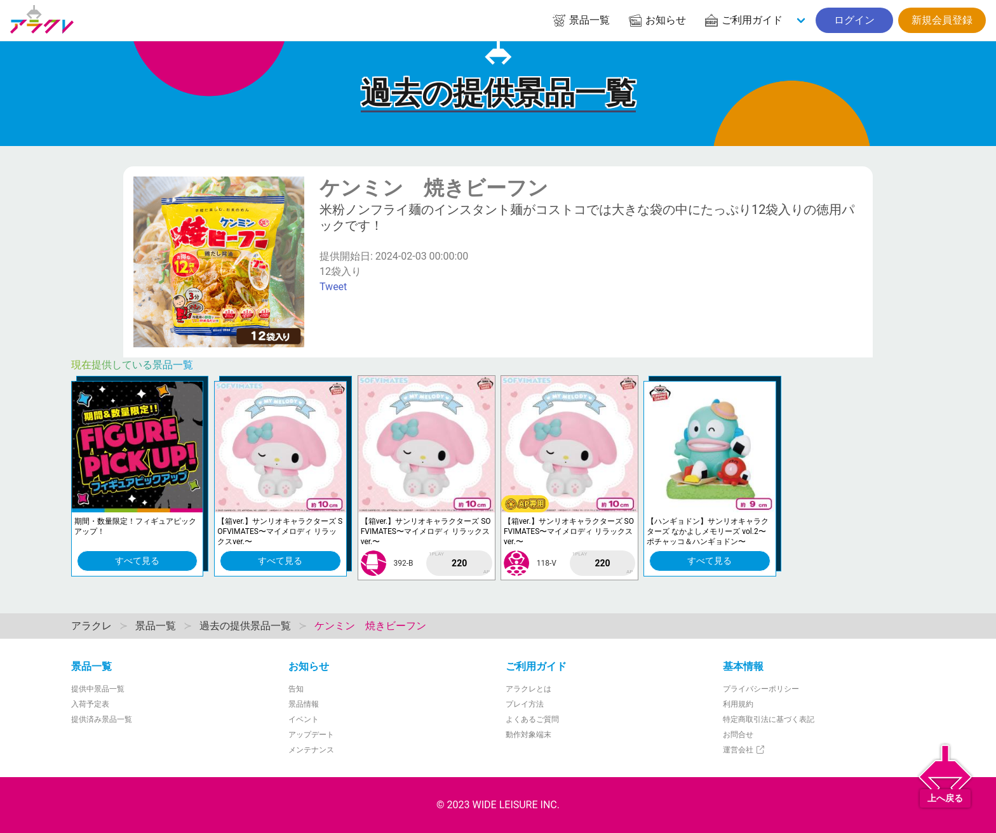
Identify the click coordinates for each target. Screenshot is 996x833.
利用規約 (738, 704)
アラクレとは (528, 688)
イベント (303, 719)
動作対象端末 (528, 734)
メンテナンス (311, 749)
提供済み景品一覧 (101, 719)
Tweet (333, 287)
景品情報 (303, 704)
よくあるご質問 (532, 719)
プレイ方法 (525, 704)
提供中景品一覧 (97, 688)
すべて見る (137, 561)
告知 (296, 688)
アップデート (311, 734)
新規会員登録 (942, 20)
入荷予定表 (90, 704)
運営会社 (744, 749)
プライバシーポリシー (761, 688)
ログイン (854, 20)
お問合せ (738, 734)
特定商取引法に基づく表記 (768, 719)
